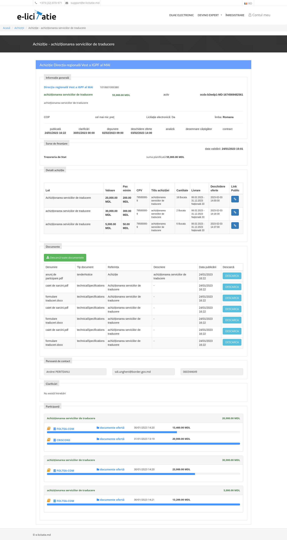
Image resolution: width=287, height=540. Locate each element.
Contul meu (259, 15)
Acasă (6, 28)
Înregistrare (235, 15)
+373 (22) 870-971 (48, 3)
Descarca (232, 276)
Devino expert (208, 15)
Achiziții (19, 28)
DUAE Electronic (181, 15)
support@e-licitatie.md (82, 3)
